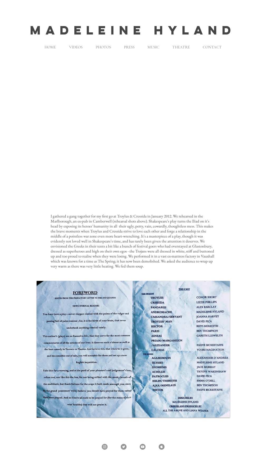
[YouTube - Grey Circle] (143, 447)
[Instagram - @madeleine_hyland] (105, 447)
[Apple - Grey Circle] (162, 447)
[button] (133, 132)
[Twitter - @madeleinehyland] (124, 447)
